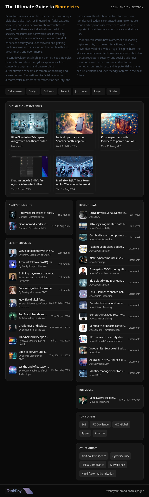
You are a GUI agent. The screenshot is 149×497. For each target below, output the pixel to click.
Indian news (15, 91)
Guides (113, 91)
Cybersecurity (120, 456)
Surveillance (117, 465)
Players (98, 91)
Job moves (81, 91)
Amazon (100, 433)
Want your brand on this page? (125, 491)
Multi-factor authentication (98, 473)
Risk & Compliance (93, 465)
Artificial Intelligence (94, 456)
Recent (65, 91)
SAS (84, 424)
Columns (49, 91)
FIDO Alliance (100, 424)
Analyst (33, 91)
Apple (85, 433)
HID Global (121, 424)
